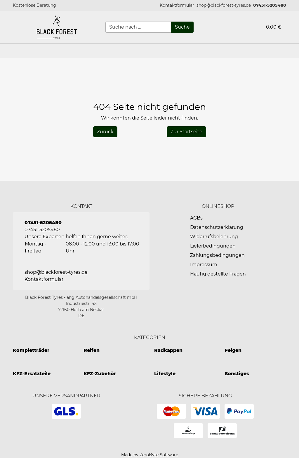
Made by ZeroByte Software (149, 454)
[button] (177, 5)
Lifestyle (164, 373)
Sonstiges (237, 373)
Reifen (92, 350)
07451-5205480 (269, 5)
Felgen (233, 350)
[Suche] (182, 27)
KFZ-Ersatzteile (32, 373)
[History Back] (105, 131)
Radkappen (168, 350)
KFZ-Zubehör (100, 373)
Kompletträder (31, 350)
